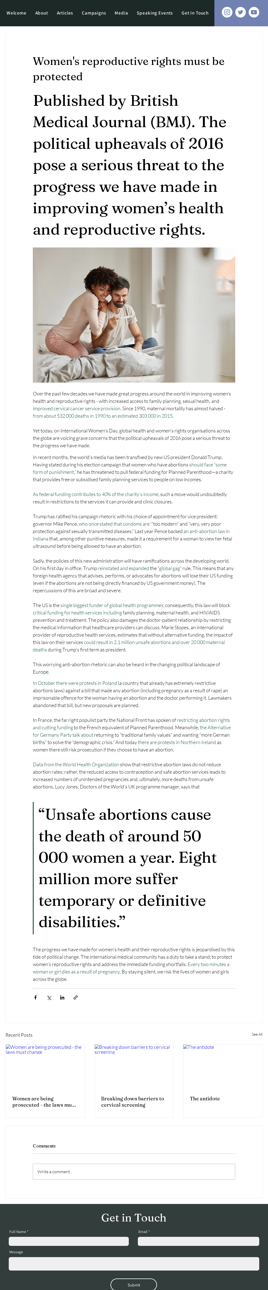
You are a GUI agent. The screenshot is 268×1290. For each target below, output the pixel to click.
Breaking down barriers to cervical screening (132, 1101)
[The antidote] (222, 1066)
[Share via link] (75, 997)
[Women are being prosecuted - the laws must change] (45, 1066)
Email (142, 1232)
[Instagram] (227, 12)
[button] (93, 13)
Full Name (17, 1232)
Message (16, 1252)
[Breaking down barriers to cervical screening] (134, 1066)
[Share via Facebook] (35, 997)
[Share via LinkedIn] (62, 997)
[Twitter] (240, 12)
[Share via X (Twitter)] (48, 997)
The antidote (205, 1098)
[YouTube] (254, 12)
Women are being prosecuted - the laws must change (44, 1101)
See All (257, 1034)
